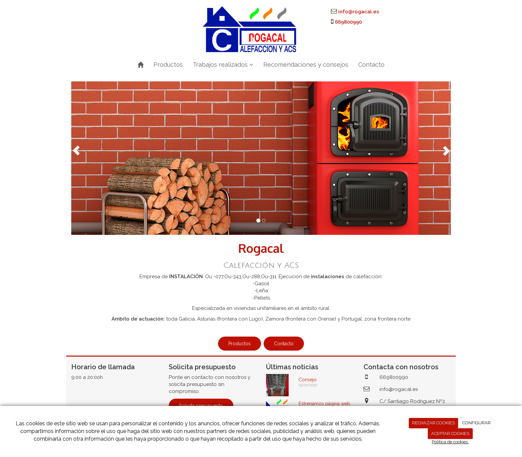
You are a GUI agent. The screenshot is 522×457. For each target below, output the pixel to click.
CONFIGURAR (476, 422)
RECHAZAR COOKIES (433, 422)
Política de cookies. (450, 441)
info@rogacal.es (358, 12)
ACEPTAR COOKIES (450, 433)
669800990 (348, 22)
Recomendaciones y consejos (305, 64)
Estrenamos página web (324, 403)
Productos (168, 64)
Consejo (308, 379)
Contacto (371, 64)
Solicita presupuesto (201, 405)
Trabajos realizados (223, 64)
